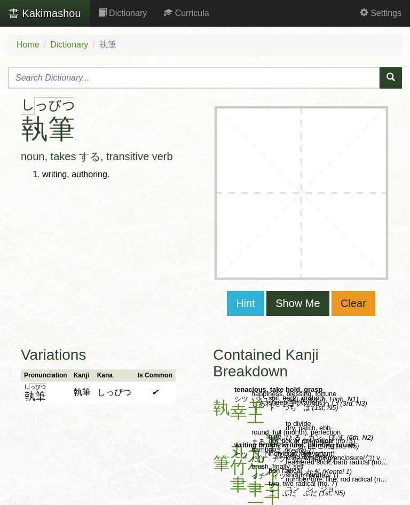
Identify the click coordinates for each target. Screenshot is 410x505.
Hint (245, 303)
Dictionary (122, 13)
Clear (353, 303)
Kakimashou (45, 13)
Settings (380, 13)
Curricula (186, 13)
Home (28, 44)
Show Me (297, 303)
